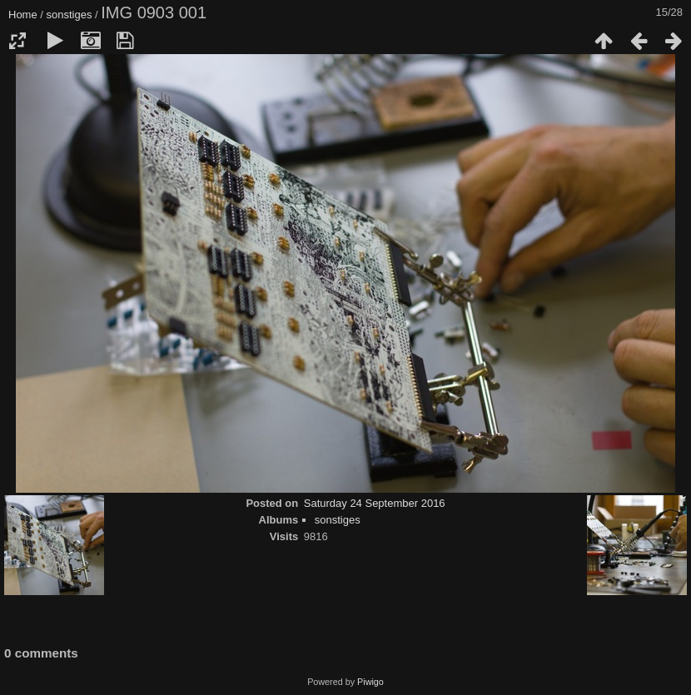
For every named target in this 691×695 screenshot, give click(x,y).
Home (22, 14)
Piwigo (370, 682)
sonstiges (69, 14)
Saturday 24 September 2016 (374, 503)
